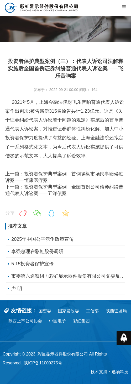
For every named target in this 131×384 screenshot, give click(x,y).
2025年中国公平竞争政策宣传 (42, 239)
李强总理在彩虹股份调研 (37, 251)
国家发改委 (68, 311)
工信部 (92, 311)
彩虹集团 (81, 321)
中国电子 (61, 321)
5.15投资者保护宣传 (32, 263)
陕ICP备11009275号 (43, 363)
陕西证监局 (116, 311)
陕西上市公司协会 (25, 321)
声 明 (16, 288)
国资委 (45, 311)
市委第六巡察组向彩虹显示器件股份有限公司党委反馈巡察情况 (68, 276)
